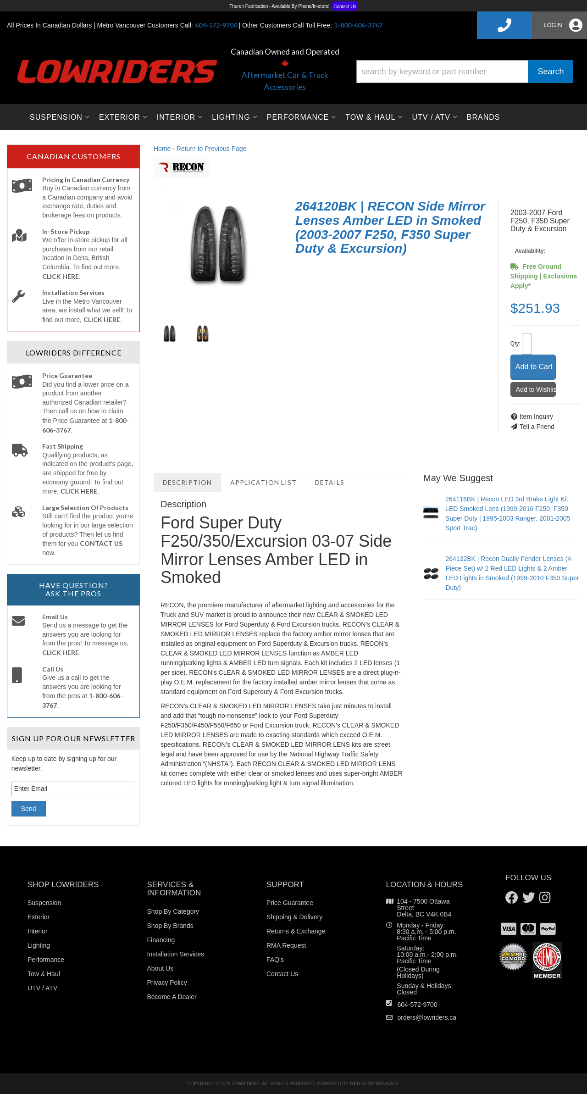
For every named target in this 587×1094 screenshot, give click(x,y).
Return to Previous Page (212, 148)
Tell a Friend (537, 426)
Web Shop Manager (374, 1083)
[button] (464, 71)
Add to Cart (534, 367)
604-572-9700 (417, 1004)
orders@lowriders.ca (427, 1017)
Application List (263, 482)
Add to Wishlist (536, 389)
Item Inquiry (536, 416)
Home (162, 148)
